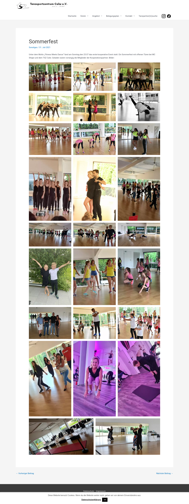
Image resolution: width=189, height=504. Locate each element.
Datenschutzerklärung (91, 499)
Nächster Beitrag (164, 473)
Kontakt (128, 16)
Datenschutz (88, 491)
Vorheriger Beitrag (25, 473)
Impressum (101, 491)
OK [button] (105, 500)
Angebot (96, 16)
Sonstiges (33, 47)
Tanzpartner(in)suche (148, 16)
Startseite (72, 16)
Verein (83, 16)
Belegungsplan (112, 16)
